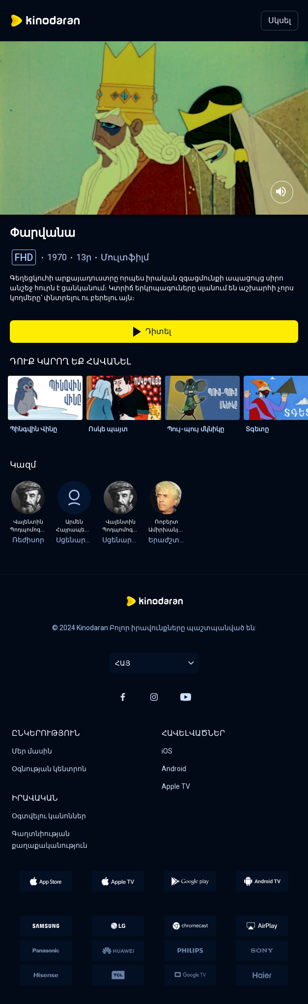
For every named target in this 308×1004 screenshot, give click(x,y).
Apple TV (176, 786)
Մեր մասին (32, 751)
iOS (167, 751)
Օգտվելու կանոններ (49, 816)
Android (174, 769)
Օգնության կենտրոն (49, 769)
